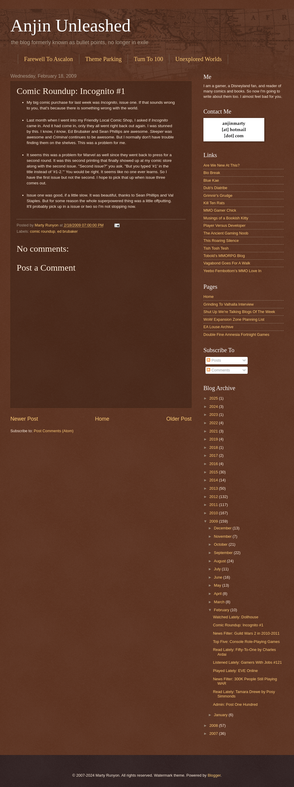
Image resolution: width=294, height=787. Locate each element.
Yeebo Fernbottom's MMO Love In (232, 271)
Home (102, 419)
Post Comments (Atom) (54, 431)
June (218, 577)
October (221, 544)
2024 (214, 406)
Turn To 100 (148, 59)
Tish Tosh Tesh (216, 248)
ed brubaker (67, 231)
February (222, 610)
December (223, 528)
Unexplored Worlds (198, 59)
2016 (214, 464)
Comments (218, 370)
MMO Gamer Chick (219, 210)
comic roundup (42, 231)
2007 (214, 733)
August (220, 561)
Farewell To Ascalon (48, 59)
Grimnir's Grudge (218, 195)
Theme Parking (103, 59)
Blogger (214, 775)
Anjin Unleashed (70, 25)
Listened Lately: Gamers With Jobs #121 (247, 662)
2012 (214, 496)
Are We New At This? (221, 165)
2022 (214, 423)
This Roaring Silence (221, 240)
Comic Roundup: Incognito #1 (238, 625)
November (223, 536)
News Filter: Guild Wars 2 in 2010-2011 (246, 633)
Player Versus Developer (224, 225)
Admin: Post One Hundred (235, 704)
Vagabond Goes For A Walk (226, 263)
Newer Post (24, 419)
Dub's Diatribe (215, 188)
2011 (214, 504)
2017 (214, 455)
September (224, 552)
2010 (214, 513)
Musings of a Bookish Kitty (225, 218)
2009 (214, 521)
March (219, 602)
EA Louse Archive (218, 327)
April (218, 593)
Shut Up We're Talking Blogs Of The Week (239, 311)
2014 (214, 480)
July (218, 569)
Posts (214, 360)
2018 (214, 447)
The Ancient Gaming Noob (225, 233)
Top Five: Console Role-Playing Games (246, 641)
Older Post (179, 419)
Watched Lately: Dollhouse (235, 617)
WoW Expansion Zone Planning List (233, 319)
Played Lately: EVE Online (235, 670)
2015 (214, 472)
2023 (214, 414)
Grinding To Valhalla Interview (228, 304)
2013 (214, 488)
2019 (214, 439)
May (218, 585)
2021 (214, 431)
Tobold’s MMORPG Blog (224, 255)
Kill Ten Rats (214, 203)
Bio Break (211, 172)
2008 (214, 725)
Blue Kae (211, 180)
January (221, 715)
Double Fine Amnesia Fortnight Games (236, 334)
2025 (214, 398)
